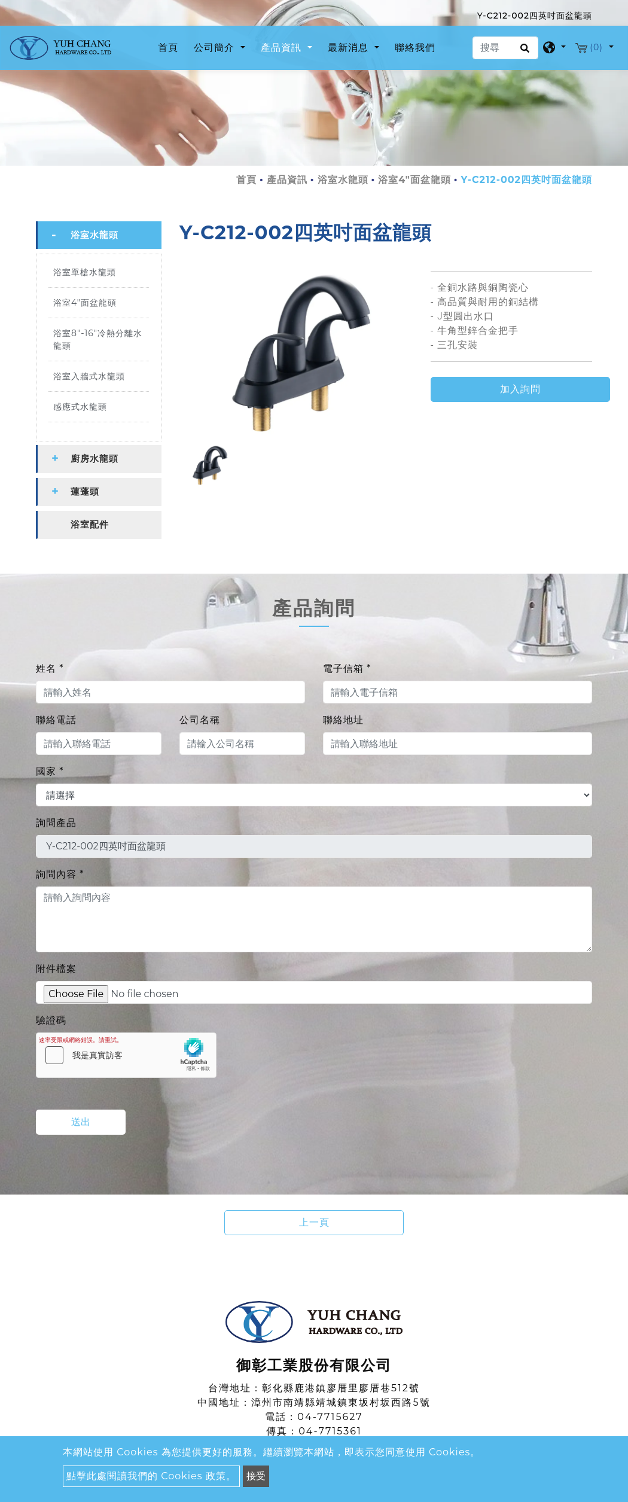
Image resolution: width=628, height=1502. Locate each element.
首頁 (170, 46)
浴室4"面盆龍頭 (414, 179)
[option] (296, 352)
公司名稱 (199, 720)
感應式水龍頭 (80, 406)
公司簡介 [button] (215, 47)
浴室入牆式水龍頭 (89, 376)
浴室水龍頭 (343, 179)
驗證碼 (51, 1020)
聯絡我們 (415, 47)
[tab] (98, 235)
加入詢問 (520, 389)
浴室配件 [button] (90, 524)
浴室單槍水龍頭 (84, 272)
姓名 (49, 668)
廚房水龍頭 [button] (94, 458)
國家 (49, 771)
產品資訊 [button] (282, 47)
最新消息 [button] (349, 47)
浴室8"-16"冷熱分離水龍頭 (97, 339)
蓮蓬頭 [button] (85, 491)
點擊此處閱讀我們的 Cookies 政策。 (151, 1476)
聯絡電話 (56, 720)
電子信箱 (347, 668)
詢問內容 (60, 874)
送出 (80, 1122)
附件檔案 (56, 968)
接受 (256, 1476)
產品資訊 (287, 179)
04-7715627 (329, 1416)
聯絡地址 (343, 720)
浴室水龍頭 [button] (94, 234)
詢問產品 (56, 822)
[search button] (523, 52)
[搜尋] (505, 47)
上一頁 (314, 1222)
